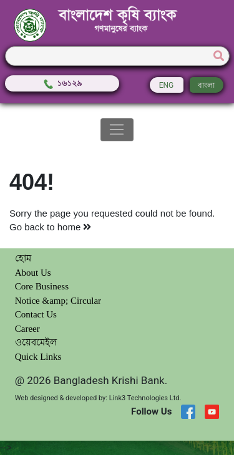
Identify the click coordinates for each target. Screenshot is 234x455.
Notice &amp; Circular (58, 301)
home (74, 227)
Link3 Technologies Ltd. (145, 398)
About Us (33, 273)
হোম (23, 258)
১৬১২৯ (62, 83)
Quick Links (38, 357)
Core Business (42, 286)
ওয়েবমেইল (36, 342)
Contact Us (36, 314)
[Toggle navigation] (117, 130)
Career (27, 329)
